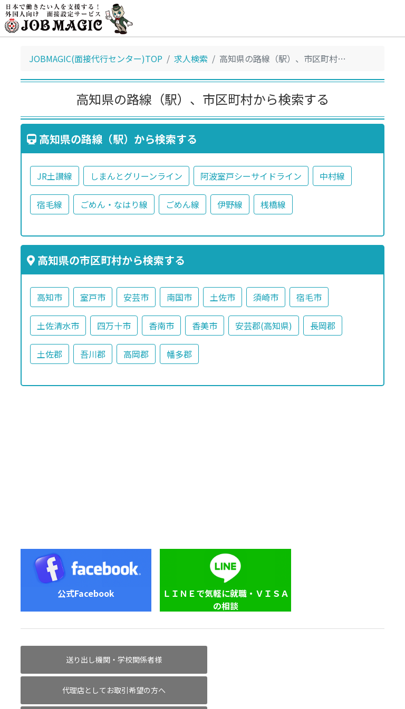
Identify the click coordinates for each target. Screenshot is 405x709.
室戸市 (92, 297)
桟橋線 (273, 204)
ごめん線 (182, 204)
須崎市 (265, 297)
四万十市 (114, 325)
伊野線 (230, 204)
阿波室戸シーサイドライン (251, 176)
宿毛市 (309, 297)
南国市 (179, 297)
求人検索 (191, 58)
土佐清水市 (58, 325)
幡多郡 (179, 354)
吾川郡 (92, 354)
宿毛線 (49, 204)
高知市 (49, 297)
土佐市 (222, 297)
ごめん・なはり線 (114, 204)
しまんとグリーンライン (136, 176)
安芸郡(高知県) (263, 325)
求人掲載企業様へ (326, 659)
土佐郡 (49, 354)
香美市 (204, 325)
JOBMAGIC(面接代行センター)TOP (95, 58)
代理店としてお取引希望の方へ (202, 659)
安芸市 (136, 297)
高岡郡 (136, 354)
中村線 (332, 176)
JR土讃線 (54, 176)
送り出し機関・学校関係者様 (79, 659)
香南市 (161, 325)
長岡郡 (322, 325)
